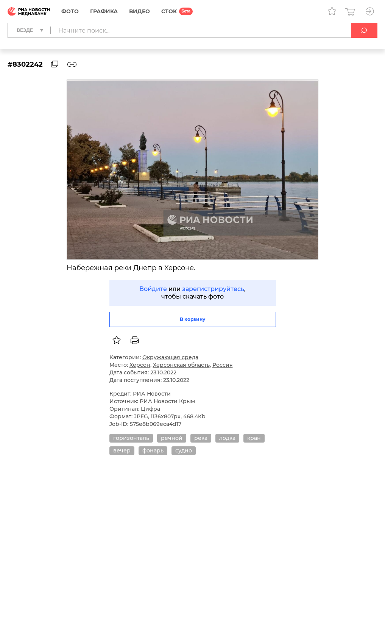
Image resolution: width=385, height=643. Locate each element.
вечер (122, 450)
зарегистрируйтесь (213, 289)
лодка (227, 438)
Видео (139, 11)
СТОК (169, 11)
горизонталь (131, 438)
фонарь (153, 450)
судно (183, 450)
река (200, 438)
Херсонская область (181, 364)
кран (254, 438)
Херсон (139, 364)
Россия (222, 364)
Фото (70, 11)
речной (171, 438)
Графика (104, 11)
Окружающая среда (170, 357)
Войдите (153, 289)
